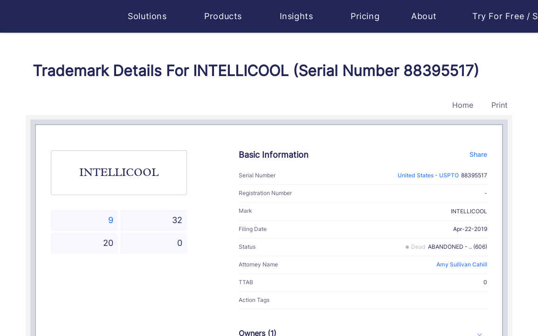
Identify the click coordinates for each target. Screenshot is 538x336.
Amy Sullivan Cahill (461, 264)
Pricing (366, 16)
